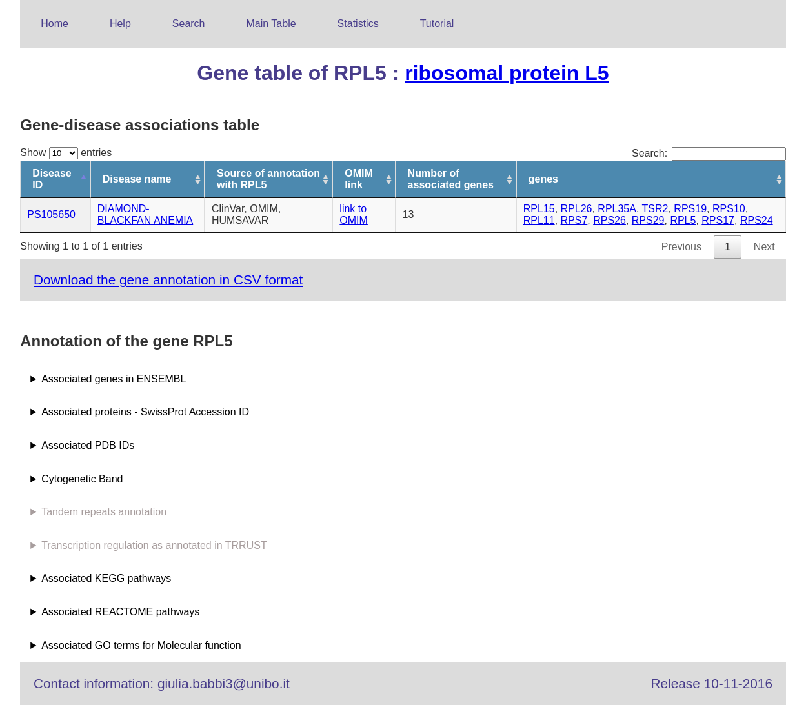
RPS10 (728, 208)
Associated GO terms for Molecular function (141, 645)
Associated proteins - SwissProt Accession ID (145, 411)
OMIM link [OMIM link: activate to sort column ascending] (359, 179)
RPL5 (683, 220)
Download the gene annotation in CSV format (168, 279)
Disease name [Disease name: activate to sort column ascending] (137, 179)
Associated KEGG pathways (106, 578)
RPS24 (756, 220)
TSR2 (655, 208)
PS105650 (51, 214)
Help (120, 23)
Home (54, 23)
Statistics (358, 23)
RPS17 (717, 220)
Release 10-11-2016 (711, 683)
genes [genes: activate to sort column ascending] (543, 179)
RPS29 (648, 220)
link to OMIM (353, 214)
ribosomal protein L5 (507, 72)
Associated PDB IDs (87, 445)
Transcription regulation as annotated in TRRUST (154, 545)
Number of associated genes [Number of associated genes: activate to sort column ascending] (451, 179)
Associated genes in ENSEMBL (113, 378)
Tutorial (437, 23)
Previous (681, 246)
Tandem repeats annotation (103, 511)
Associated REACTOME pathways (120, 611)
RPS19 (690, 208)
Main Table (271, 23)
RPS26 (609, 220)
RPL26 (576, 208)
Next (764, 246)
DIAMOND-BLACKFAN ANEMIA (145, 214)
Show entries (66, 152)
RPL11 (539, 220)
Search (188, 23)
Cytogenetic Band (82, 478)
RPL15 (539, 208)
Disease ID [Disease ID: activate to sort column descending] (52, 179)
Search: (709, 153)
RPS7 (574, 220)
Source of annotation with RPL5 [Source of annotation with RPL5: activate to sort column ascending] (268, 179)
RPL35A (617, 208)
